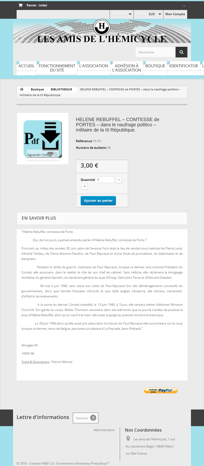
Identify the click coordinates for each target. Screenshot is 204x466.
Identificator (183, 65)
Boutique (155, 65)
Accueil (27, 65)
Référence (84, 141)
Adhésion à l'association (126, 68)
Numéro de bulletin (91, 148)
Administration (104, 430)
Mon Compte (175, 14)
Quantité (88, 180)
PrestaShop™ (100, 463)
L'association (93, 65)
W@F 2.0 (48, 463)
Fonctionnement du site (57, 68)
